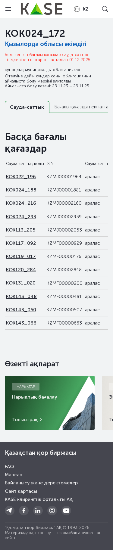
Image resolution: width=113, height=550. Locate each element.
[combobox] (81, 9)
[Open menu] (8, 9)
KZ (81, 9)
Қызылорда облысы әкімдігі (45, 44)
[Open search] (105, 9)
